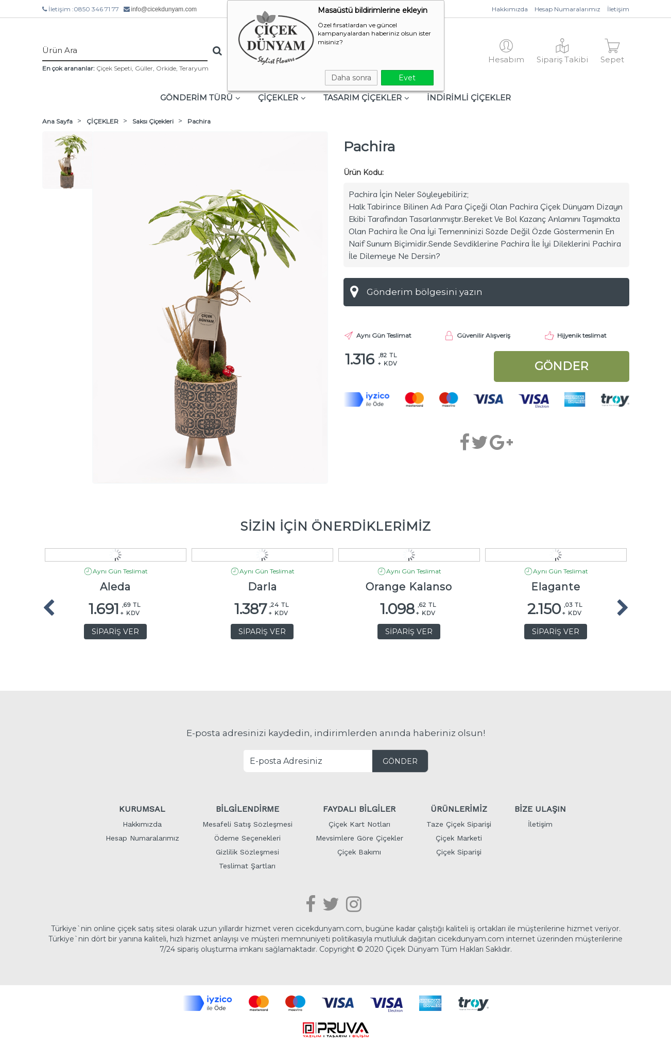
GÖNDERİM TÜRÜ (200, 97)
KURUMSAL (142, 809)
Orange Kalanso (409, 587)
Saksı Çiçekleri (153, 121)
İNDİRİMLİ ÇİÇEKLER (469, 97)
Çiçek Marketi (459, 838)
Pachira (199, 121)
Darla (262, 587)
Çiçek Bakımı (359, 852)
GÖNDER (400, 761)
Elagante (555, 587)
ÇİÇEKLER (282, 97)
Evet (407, 77)
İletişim (618, 9)
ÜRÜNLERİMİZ (459, 809)
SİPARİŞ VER (115, 631)
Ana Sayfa (57, 121)
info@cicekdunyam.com (164, 9)
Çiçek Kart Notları (359, 824)
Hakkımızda (510, 9)
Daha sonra (351, 77)
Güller (144, 68)
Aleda (115, 587)
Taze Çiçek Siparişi (458, 824)
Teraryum (194, 68)
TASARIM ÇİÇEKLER (366, 97)
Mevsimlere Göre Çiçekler (359, 838)
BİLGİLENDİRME (247, 809)
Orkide (166, 68)
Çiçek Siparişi (458, 852)
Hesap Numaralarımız (567, 9)
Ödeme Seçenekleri (247, 838)
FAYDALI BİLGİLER (359, 809)
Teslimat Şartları (247, 866)
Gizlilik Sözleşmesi (247, 852)
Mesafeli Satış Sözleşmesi (247, 824)
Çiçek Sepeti (114, 68)
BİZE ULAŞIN (540, 809)
